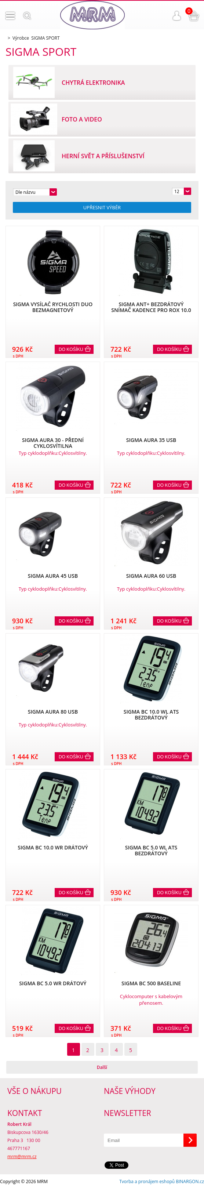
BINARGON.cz (190, 1181)
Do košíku (71, 349)
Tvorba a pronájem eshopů (147, 1181)
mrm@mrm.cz (22, 1156)
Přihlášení (176, 15)
